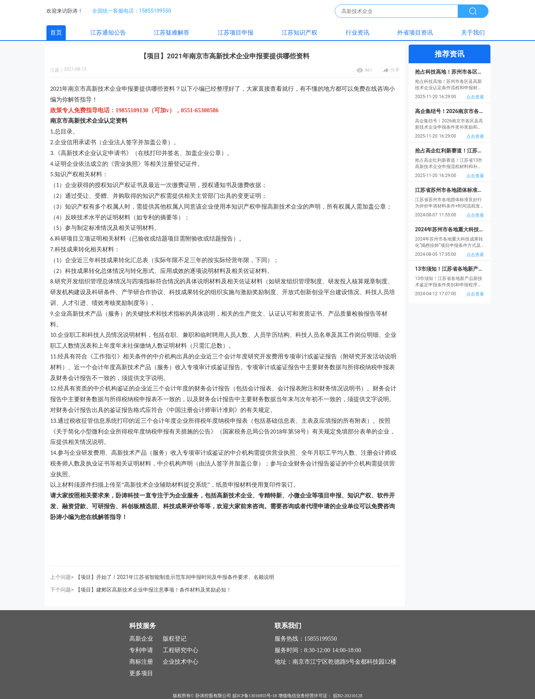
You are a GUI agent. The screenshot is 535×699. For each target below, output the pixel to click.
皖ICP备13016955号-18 (255, 695)
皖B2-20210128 (347, 695)
